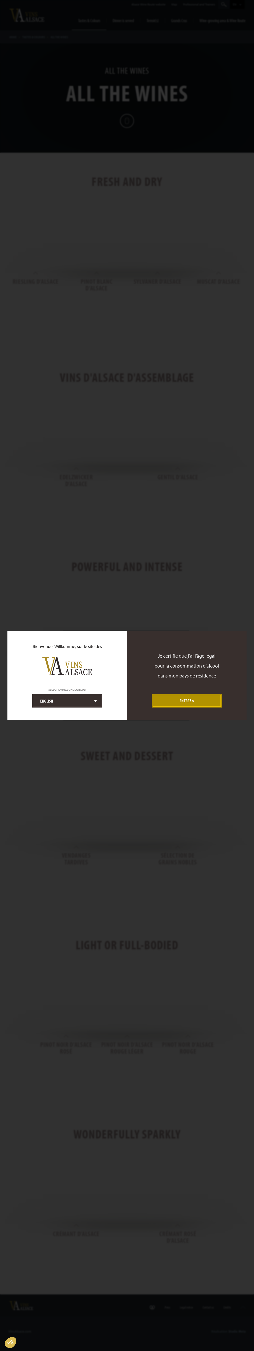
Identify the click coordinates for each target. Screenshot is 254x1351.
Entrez (185, 701)
